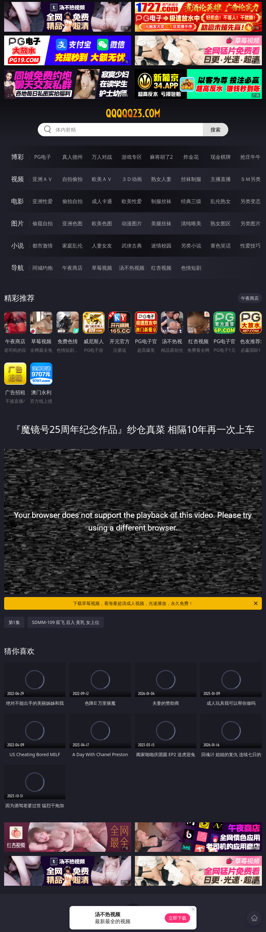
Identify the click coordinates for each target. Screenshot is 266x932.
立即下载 (177, 918)
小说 (17, 245)
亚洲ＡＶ (42, 179)
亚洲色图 (72, 223)
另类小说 (191, 245)
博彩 (17, 156)
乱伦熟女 (220, 201)
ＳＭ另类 (250, 179)
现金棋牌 (220, 156)
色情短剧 (191, 267)
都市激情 (42, 245)
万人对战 (102, 156)
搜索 (215, 129)
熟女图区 (220, 223)
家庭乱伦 (72, 245)
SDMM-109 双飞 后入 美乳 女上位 (65, 622)
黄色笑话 (220, 245)
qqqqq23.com (133, 113)
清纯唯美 (191, 223)
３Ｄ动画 (132, 179)
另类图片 (250, 223)
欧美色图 (102, 223)
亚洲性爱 (42, 201)
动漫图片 (132, 223)
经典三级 (191, 201)
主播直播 (220, 179)
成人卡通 (102, 201)
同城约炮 (42, 267)
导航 (17, 267)
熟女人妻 (161, 179)
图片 (17, 223)
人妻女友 (102, 245)
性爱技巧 (250, 245)
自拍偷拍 (72, 179)
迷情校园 (161, 245)
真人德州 (72, 156)
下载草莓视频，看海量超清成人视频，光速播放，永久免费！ (166, 603)
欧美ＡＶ (102, 179)
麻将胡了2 (161, 156)
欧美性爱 (132, 201)
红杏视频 (161, 267)
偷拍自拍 (72, 201)
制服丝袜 (161, 201)
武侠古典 (132, 245)
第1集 (14, 622)
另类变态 (250, 201)
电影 (17, 201)
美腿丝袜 (161, 223)
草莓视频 (102, 267)
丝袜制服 (191, 179)
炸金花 (191, 156)
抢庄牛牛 (250, 156)
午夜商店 (72, 267)
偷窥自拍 (42, 223)
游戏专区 (132, 156)
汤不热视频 (131, 267)
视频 (17, 179)
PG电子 (42, 156)
